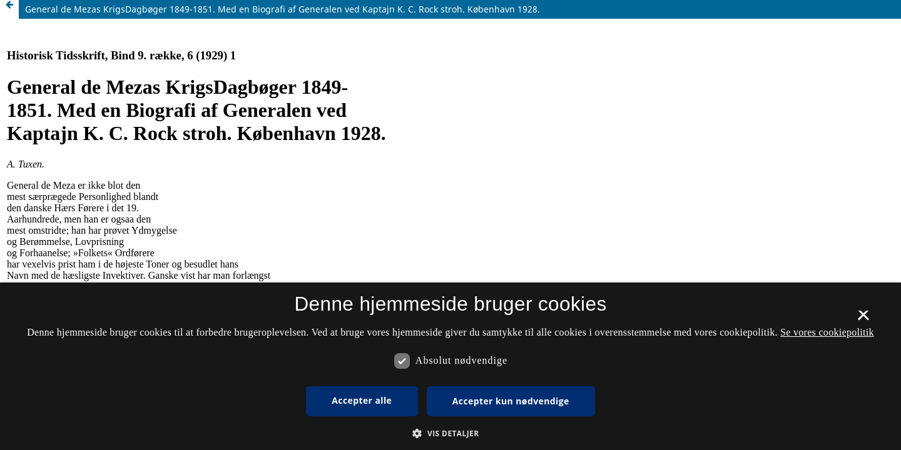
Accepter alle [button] (362, 400)
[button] (450, 433)
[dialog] (450, 366)
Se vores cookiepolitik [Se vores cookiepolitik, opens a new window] (827, 332)
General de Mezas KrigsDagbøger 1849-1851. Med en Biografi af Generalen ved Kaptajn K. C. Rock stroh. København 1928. (282, 9)
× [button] (863, 319)
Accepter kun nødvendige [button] (510, 401)
